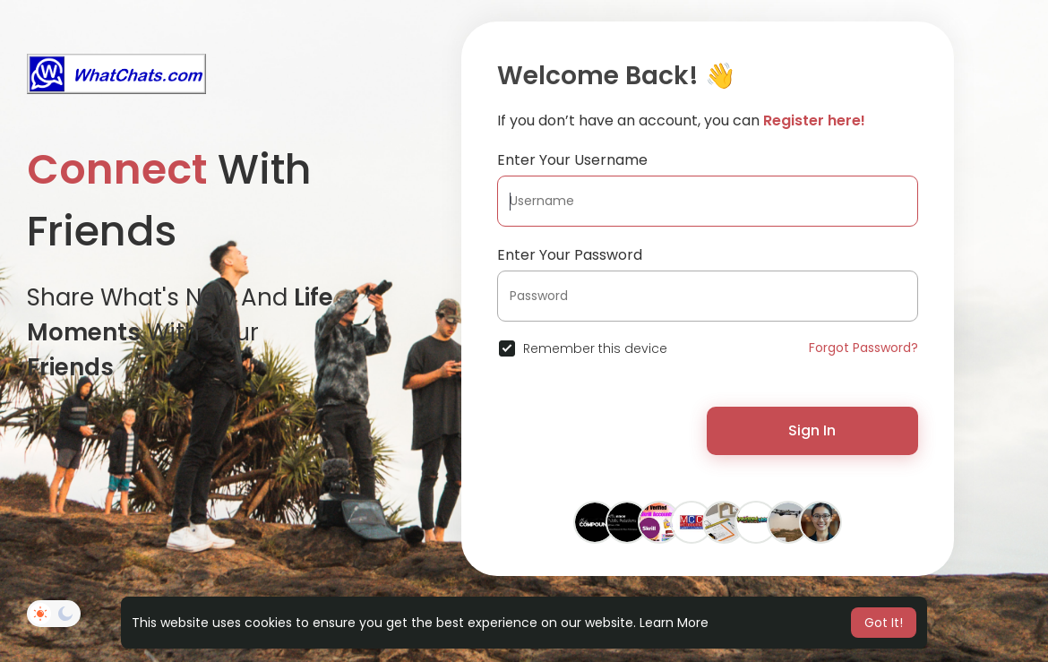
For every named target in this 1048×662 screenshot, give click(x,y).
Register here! (814, 120)
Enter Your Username (572, 160)
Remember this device (595, 348)
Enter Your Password (569, 255)
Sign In (812, 430)
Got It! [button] (883, 623)
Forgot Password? (863, 348)
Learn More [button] (674, 623)
